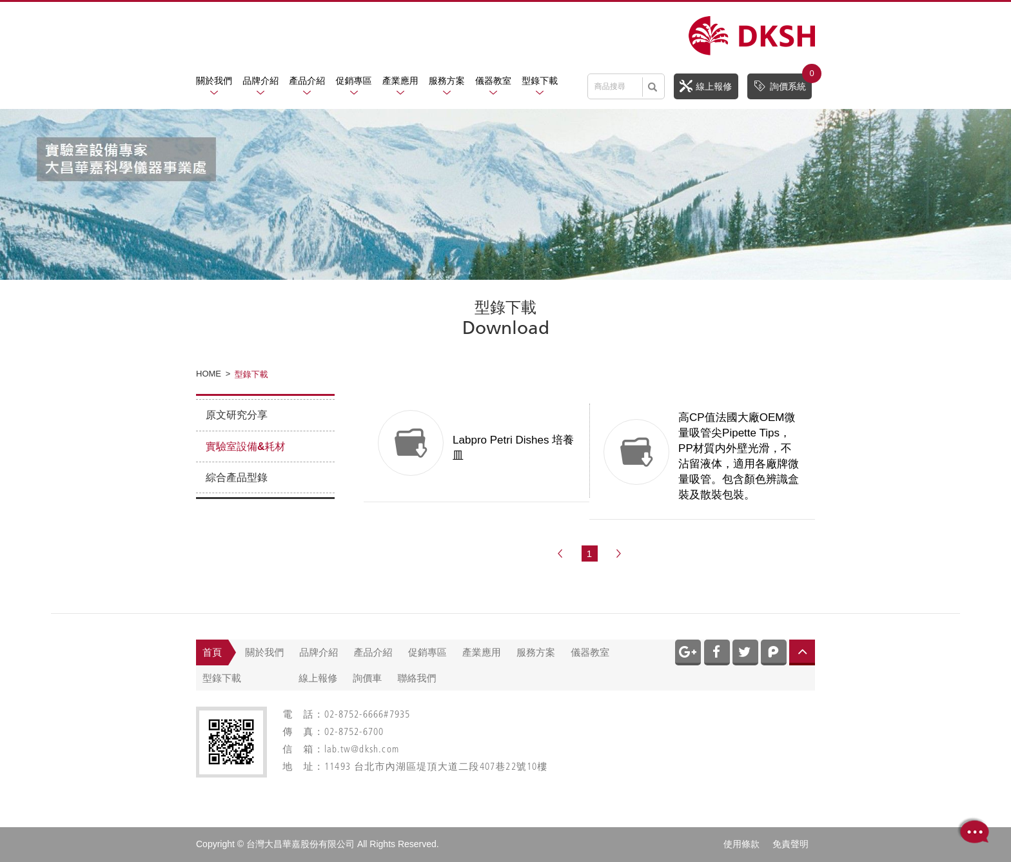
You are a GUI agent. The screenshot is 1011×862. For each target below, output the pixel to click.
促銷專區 (354, 80)
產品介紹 (307, 80)
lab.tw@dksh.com (361, 750)
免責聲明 (790, 844)
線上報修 (706, 85)
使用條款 (741, 844)
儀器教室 (493, 80)
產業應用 (400, 80)
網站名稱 (752, 35)
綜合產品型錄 (237, 477)
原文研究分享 (237, 414)
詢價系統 (782, 82)
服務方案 (447, 80)
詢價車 (367, 677)
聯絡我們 (417, 677)
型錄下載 (540, 80)
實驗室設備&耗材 (246, 446)
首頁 (212, 652)
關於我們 (214, 80)
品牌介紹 (260, 80)
